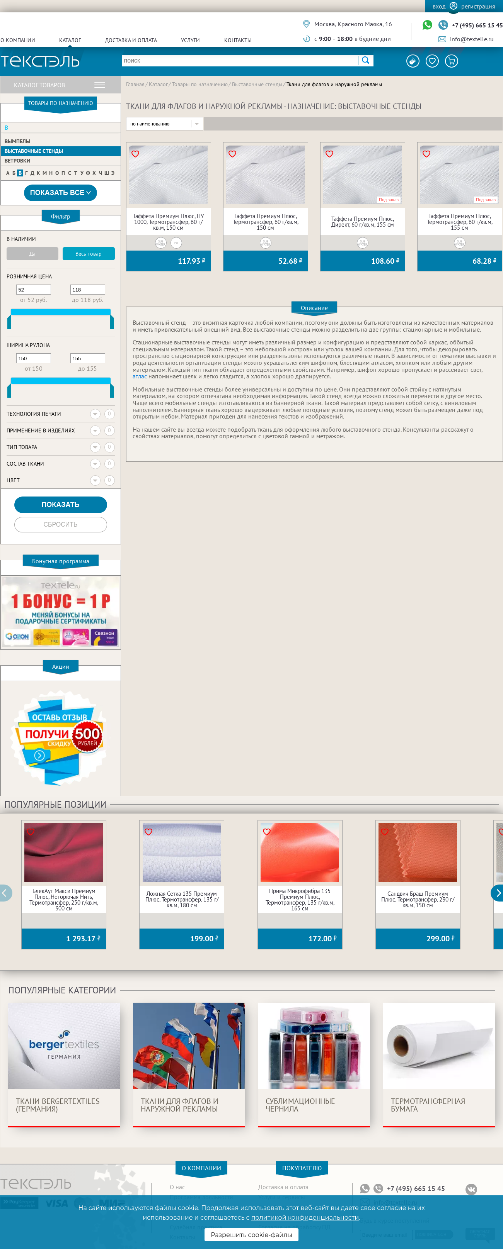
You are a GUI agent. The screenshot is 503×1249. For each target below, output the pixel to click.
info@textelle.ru (472, 39)
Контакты (238, 40)
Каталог (70, 40)
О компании (17, 40)
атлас (140, 376)
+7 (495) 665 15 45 (477, 25)
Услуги (190, 40)
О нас (177, 1187)
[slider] (9, 323)
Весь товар (88, 253)
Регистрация (478, 6)
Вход (439, 6)
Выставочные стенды (34, 150)
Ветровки (17, 160)
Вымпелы (17, 141)
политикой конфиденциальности (305, 1217)
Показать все (60, 193)
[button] (501, 893)
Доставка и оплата (131, 40)
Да (32, 253)
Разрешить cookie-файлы (251, 1235)
